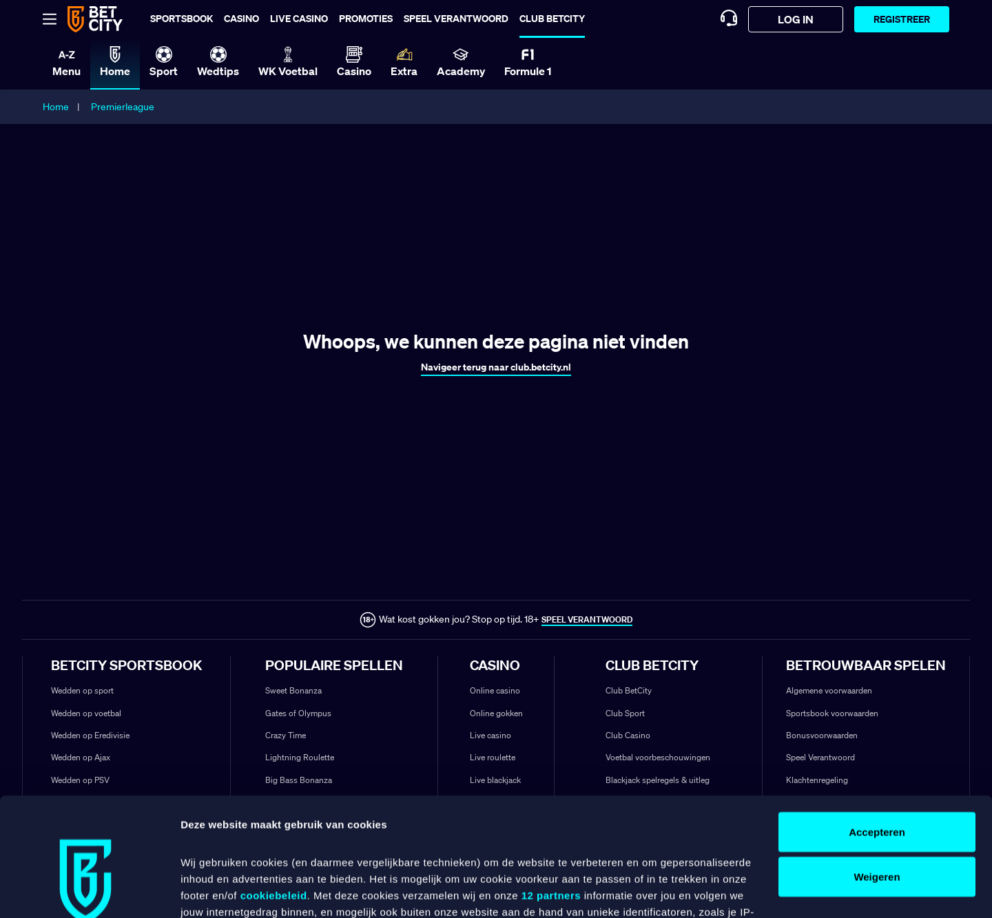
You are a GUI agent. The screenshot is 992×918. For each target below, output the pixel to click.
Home (56, 107)
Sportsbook (181, 18)
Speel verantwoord (456, 18)
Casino (241, 18)
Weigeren (877, 770)
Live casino (299, 18)
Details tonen (213, 891)
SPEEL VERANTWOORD (586, 619)
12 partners (551, 788)
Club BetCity (552, 18)
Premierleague (122, 107)
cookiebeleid (273, 788)
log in (796, 19)
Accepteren (877, 725)
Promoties (366, 18)
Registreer (902, 18)
